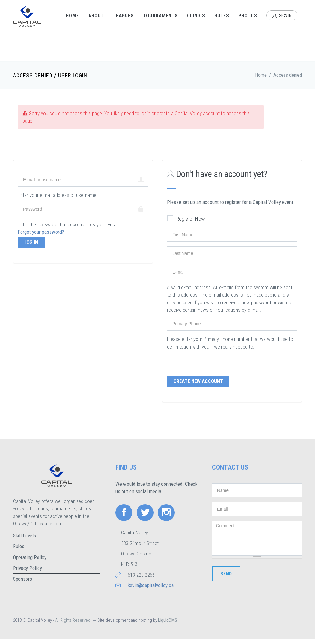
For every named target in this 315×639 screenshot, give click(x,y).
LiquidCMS (167, 620)
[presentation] (214, 362)
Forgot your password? (41, 232)
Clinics (196, 15)
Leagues (123, 15)
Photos (247, 15)
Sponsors (22, 579)
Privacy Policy (27, 568)
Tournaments (160, 15)
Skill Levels (24, 535)
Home (72, 15)
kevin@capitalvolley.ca (151, 585)
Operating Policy (29, 557)
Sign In (282, 15)
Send (226, 574)
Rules (221, 15)
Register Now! (186, 219)
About (96, 15)
